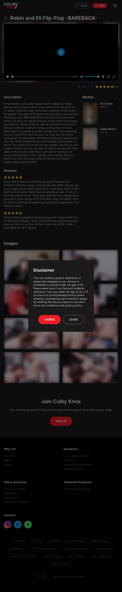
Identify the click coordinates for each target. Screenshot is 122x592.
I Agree (49, 319)
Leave (73, 319)
